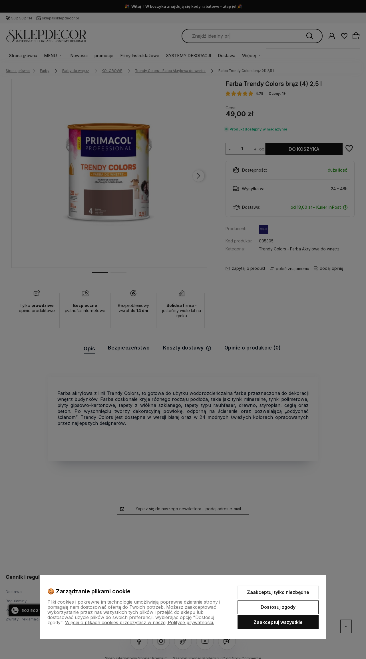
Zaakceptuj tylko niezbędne (278, 592)
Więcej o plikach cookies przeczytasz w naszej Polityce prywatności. (139, 622)
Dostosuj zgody (278, 607)
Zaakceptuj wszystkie (278, 622)
